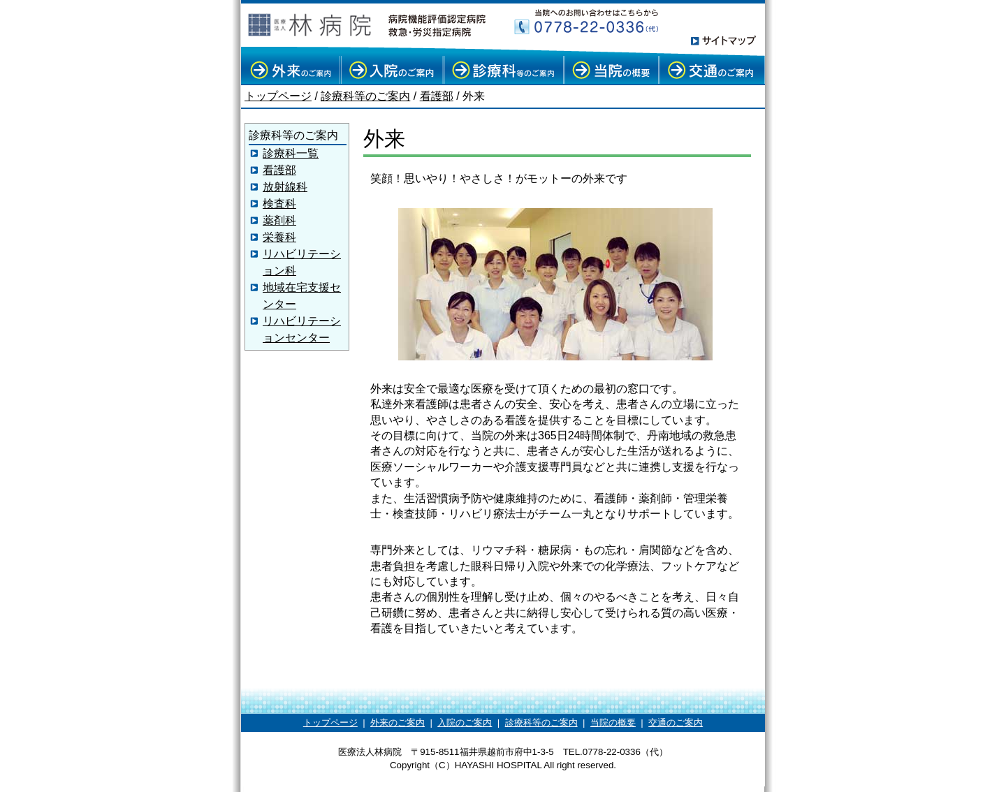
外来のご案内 (397, 722)
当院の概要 (613, 722)
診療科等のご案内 (365, 96)
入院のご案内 (464, 722)
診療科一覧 (291, 153)
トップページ (278, 96)
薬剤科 (279, 220)
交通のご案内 (675, 722)
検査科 (279, 204)
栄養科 (279, 237)
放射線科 (285, 187)
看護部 (436, 96)
